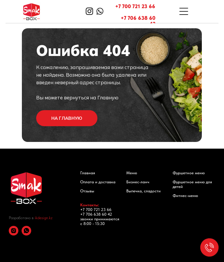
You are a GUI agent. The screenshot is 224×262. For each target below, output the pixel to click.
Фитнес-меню (185, 195)
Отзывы (87, 191)
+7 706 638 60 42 (138, 21)
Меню (131, 172)
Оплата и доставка (98, 182)
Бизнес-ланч (137, 182)
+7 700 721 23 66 (135, 6)
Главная (87, 172)
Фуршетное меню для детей (192, 184)
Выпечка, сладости (143, 191)
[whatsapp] (26, 233)
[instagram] (13, 233)
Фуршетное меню (189, 172)
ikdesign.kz (43, 217)
